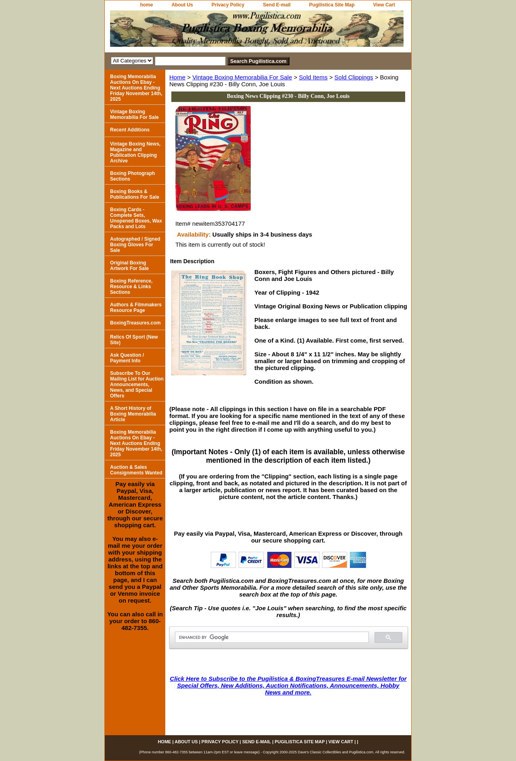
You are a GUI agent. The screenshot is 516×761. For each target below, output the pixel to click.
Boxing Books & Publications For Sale (134, 194)
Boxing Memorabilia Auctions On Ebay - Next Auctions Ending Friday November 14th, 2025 (136, 88)
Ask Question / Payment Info (127, 358)
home (146, 5)
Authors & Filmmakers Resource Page (136, 307)
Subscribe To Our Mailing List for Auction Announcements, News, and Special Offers (137, 384)
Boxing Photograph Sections (132, 176)
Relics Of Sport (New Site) (134, 339)
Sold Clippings (354, 77)
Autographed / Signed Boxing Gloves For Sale (135, 244)
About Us (182, 5)
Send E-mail (277, 5)
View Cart (384, 5)
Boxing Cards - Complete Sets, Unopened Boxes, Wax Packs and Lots (136, 218)
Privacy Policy (228, 5)
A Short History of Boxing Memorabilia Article (133, 413)
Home (177, 77)
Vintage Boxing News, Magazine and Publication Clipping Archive (135, 152)
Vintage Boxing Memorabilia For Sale (242, 77)
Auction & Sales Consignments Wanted (136, 470)
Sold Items (313, 77)
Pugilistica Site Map (332, 5)
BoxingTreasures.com (135, 323)
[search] (271, 637)
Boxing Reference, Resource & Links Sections (131, 286)
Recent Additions (130, 130)
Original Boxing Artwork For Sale (129, 265)
